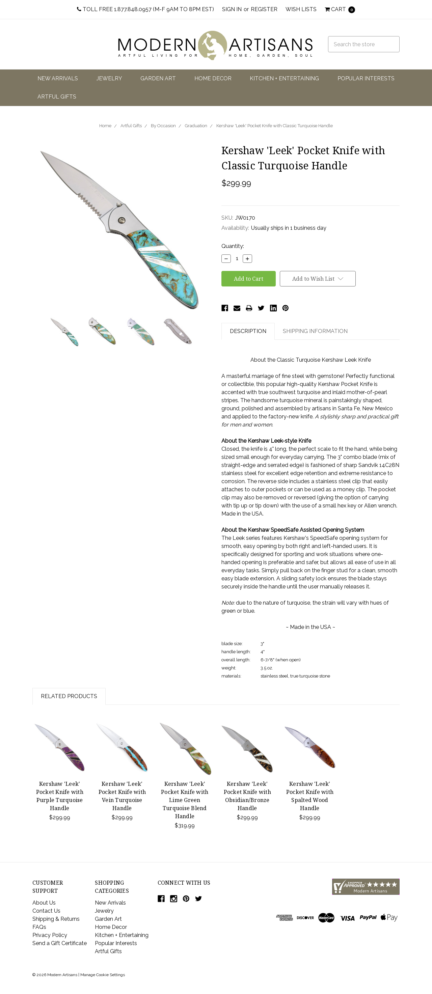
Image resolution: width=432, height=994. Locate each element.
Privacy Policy (49, 935)
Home (105, 125)
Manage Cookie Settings (102, 974)
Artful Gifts (56, 96)
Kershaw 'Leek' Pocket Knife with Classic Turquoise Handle (274, 125)
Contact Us (46, 911)
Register (264, 9)
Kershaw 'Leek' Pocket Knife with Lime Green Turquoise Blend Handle (184, 800)
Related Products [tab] (69, 696)
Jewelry (109, 78)
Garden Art (158, 78)
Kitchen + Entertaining (284, 78)
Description (248, 331)
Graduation (196, 125)
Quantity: (232, 246)
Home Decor (213, 78)
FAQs (39, 927)
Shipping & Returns (56, 919)
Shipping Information (315, 331)
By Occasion (163, 125)
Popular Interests (366, 78)
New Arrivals (57, 78)
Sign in (232, 9)
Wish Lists (301, 9)
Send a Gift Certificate (59, 943)
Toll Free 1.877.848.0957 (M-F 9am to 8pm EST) (145, 9)
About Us (44, 903)
